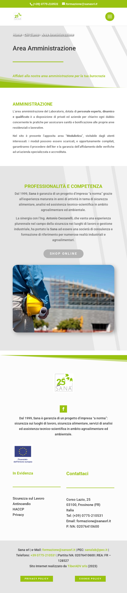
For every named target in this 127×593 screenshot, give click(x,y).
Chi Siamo (31, 34)
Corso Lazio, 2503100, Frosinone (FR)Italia (83, 505)
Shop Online (63, 253)
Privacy (18, 515)
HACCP (18, 509)
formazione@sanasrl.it (94, 521)
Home (17, 34)
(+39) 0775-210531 (46, 4)
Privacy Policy (36, 578)
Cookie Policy (90, 578)
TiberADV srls (77, 566)
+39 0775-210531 (43, 555)
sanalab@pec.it (96, 550)
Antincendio (22, 504)
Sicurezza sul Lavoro (28, 498)
